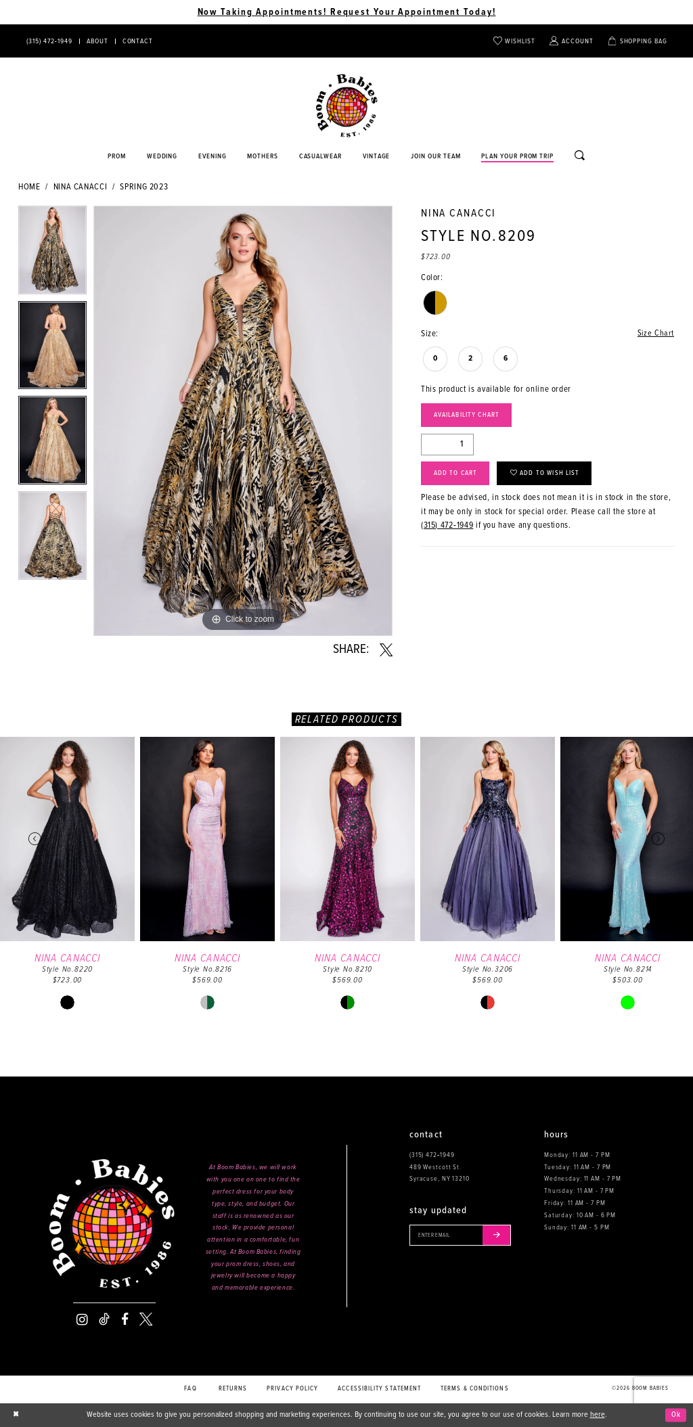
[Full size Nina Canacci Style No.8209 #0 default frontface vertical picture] (243, 420)
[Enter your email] (463, 1235)
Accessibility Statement (379, 1388)
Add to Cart (456, 476)
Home (29, 187)
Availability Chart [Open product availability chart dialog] (469, 417)
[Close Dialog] (16, 1414)
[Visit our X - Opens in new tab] (145, 1319)
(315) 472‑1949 (447, 529)
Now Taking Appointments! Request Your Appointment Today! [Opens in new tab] (347, 12)
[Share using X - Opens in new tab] (386, 650)
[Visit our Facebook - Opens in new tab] (125, 1319)
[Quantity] (447, 446)
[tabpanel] (52, 253)
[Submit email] (502, 1235)
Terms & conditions (475, 1388)
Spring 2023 (144, 187)
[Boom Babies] (347, 106)
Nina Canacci (80, 187)
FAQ (190, 1388)
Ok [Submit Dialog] (676, 1414)
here (597, 1414)
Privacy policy (292, 1388)
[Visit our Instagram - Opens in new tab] (82, 1319)
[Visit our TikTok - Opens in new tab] (104, 1319)
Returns (233, 1388)
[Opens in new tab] (320, 157)
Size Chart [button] (655, 334)
